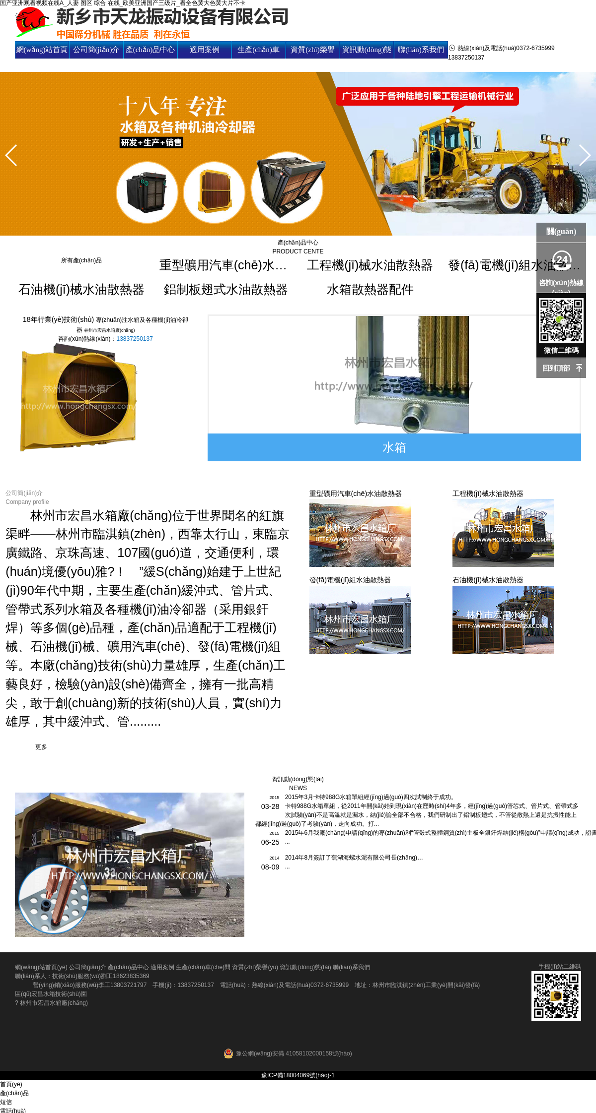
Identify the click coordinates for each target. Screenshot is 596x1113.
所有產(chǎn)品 (81, 260)
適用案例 (205, 50)
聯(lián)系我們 (421, 50)
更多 (41, 746)
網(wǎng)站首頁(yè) (42, 58)
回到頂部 (556, 368)
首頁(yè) (11, 1084)
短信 (6, 1102)
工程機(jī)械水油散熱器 (370, 265)
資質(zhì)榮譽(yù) (312, 58)
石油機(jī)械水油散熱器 (81, 289)
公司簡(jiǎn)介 (96, 50)
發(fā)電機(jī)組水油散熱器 (514, 265)
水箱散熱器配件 (370, 289)
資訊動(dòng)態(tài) (367, 58)
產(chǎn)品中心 (150, 50)
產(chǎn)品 (14, 1093)
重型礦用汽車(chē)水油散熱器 (226, 265)
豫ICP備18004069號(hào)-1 (298, 1075)
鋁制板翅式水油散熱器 (226, 289)
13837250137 (134, 338)
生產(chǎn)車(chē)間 (258, 58)
